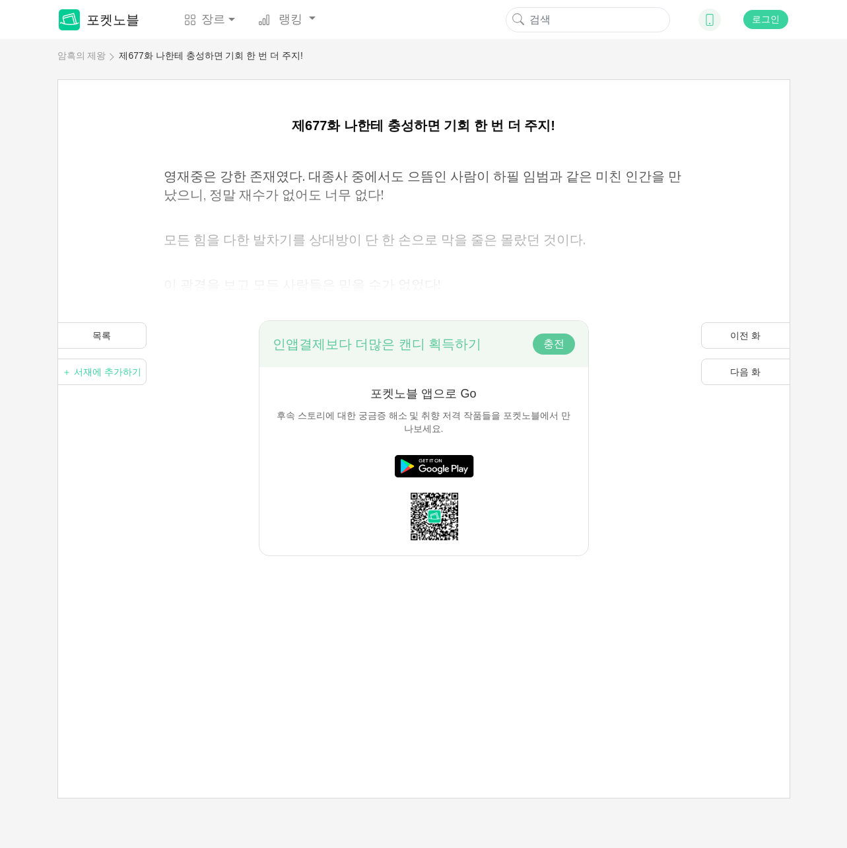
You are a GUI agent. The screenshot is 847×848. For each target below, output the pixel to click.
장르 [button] (204, 19)
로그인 (766, 19)
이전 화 (745, 335)
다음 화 (745, 372)
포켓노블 (99, 19)
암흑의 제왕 (81, 55)
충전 (553, 343)
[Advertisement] (424, 648)
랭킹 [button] (282, 19)
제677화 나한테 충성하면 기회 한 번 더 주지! (210, 55)
